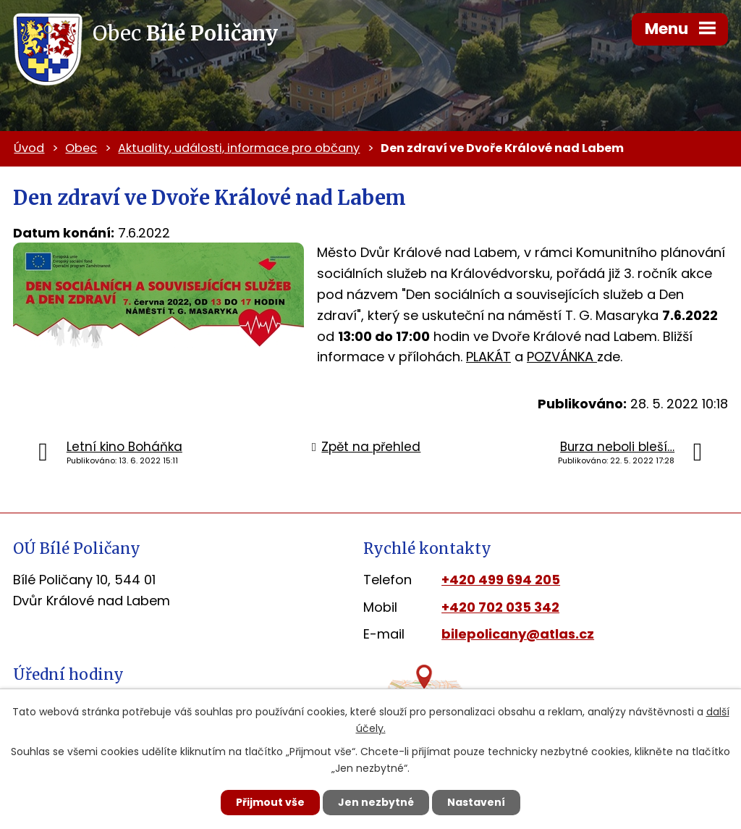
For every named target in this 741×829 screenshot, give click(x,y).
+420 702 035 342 (500, 607)
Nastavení (476, 802)
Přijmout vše (270, 802)
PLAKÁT (488, 357)
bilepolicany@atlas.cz (517, 634)
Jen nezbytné (376, 802)
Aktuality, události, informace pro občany (239, 148)
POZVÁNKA (562, 357)
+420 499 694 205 (500, 580)
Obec (81, 148)
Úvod (29, 148)
